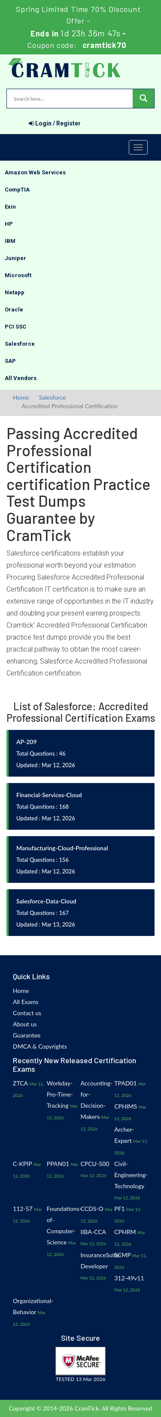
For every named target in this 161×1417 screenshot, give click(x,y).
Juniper (15, 258)
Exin (10, 206)
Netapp (14, 292)
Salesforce (20, 344)
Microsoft (18, 275)
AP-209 (26, 741)
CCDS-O (92, 1208)
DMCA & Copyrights (40, 1046)
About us (25, 1024)
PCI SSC (15, 326)
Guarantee (26, 1035)
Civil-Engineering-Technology (131, 1175)
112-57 (23, 1208)
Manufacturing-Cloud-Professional (62, 848)
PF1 (119, 1208)
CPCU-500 (95, 1163)
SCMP (122, 1255)
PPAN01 (58, 1163)
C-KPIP (22, 1163)
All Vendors (20, 378)
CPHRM (125, 1231)
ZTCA (20, 1083)
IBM (10, 241)
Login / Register (55, 123)
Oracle (14, 309)
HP (9, 224)
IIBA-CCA (93, 1231)
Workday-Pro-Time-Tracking (60, 1094)
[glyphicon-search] (143, 98)
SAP (10, 361)
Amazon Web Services (35, 172)
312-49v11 (129, 1278)
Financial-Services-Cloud (49, 794)
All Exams (25, 1001)
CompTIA (17, 189)
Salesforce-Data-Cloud (46, 901)
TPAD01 (125, 1083)
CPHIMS (125, 1106)
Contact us (27, 1012)
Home (21, 397)
